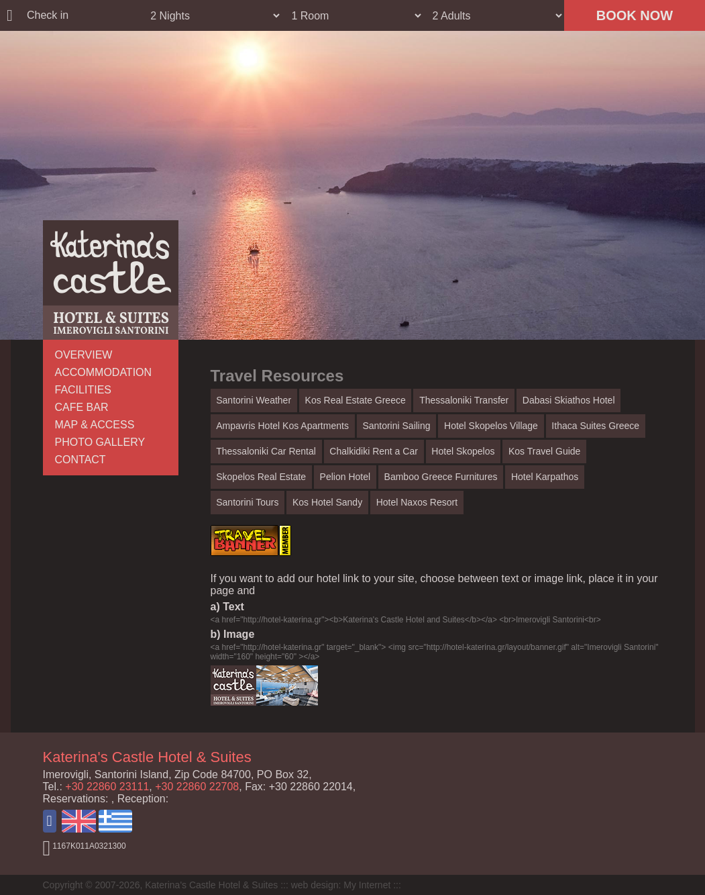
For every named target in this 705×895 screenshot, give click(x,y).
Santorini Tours (247, 502)
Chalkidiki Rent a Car (373, 451)
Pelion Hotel (345, 476)
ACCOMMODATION (103, 372)
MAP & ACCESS (95, 424)
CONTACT (80, 459)
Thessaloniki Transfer (463, 400)
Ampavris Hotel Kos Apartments (282, 425)
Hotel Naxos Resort (416, 502)
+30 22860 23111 (107, 786)
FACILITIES (83, 389)
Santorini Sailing (396, 425)
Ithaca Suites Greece (595, 425)
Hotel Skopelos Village (491, 425)
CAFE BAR (82, 407)
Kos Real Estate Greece (355, 400)
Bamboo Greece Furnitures (441, 476)
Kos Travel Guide (544, 451)
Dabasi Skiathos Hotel (569, 400)
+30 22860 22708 (197, 786)
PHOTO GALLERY (100, 442)
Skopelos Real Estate (261, 476)
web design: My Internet (341, 885)
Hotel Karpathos (544, 476)
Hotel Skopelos (462, 451)
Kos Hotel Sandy (327, 502)
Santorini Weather (253, 400)
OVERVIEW (84, 355)
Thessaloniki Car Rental (266, 451)
